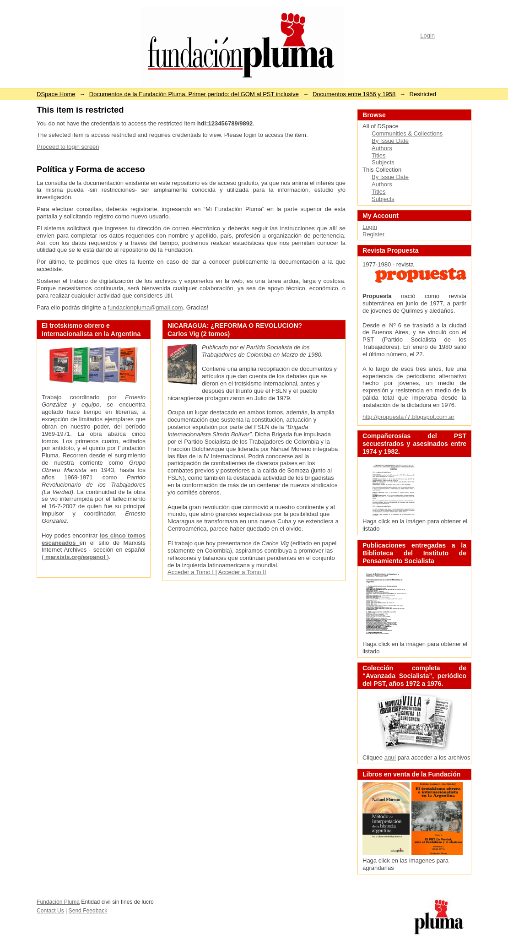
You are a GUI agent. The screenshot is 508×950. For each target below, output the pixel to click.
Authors (382, 148)
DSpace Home (56, 94)
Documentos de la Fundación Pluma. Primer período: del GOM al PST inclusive (194, 94)
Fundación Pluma (58, 902)
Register (373, 234)
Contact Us (50, 910)
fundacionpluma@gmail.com (145, 307)
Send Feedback (88, 910)
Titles (379, 155)
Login (427, 35)
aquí (390, 757)
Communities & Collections (407, 133)
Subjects (383, 162)
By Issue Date (390, 140)
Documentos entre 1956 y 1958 (354, 94)
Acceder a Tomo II (242, 572)
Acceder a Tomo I (192, 572)
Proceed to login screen (68, 146)
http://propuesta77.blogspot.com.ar (408, 416)
